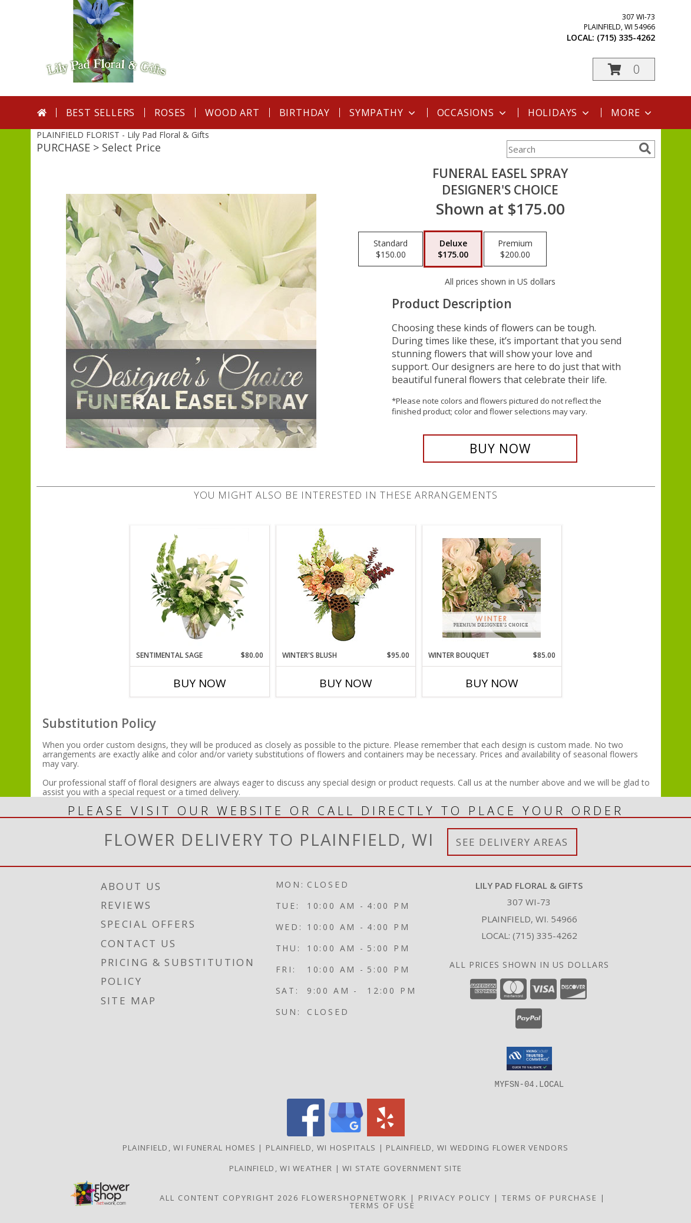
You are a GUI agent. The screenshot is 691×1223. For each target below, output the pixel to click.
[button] (624, 69)
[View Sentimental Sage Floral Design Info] (199, 587)
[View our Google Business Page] (346, 1132)
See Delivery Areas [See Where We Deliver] (512, 842)
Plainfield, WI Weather (281, 1167)
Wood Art (232, 112)
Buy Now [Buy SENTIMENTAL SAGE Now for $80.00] (199, 683)
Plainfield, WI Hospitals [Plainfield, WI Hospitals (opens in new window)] (321, 1147)
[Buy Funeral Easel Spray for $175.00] (500, 448)
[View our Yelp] (386, 1132)
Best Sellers (100, 112)
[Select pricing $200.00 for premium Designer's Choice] (515, 249)
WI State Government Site (402, 1167)
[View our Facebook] (306, 1132)
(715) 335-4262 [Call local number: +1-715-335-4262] (626, 37)
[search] (645, 148)
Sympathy (383, 112)
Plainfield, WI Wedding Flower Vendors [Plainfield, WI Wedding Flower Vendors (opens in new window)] (477, 1147)
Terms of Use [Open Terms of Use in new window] (382, 1204)
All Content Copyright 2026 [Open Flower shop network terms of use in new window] (229, 1197)
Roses (170, 112)
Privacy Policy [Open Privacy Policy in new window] (454, 1197)
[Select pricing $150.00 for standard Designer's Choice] (390, 249)
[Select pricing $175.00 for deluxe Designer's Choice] (453, 249)
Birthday (304, 112)
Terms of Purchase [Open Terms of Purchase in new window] (549, 1197)
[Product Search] (570, 149)
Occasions (472, 112)
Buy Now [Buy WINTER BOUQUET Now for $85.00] (491, 683)
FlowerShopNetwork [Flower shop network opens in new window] (354, 1197)
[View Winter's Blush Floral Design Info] (345, 588)
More (632, 112)
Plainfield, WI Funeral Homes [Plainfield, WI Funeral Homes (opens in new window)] (189, 1147)
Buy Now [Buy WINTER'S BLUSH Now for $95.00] (345, 683)
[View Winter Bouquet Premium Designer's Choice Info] (491, 588)
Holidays (559, 112)
